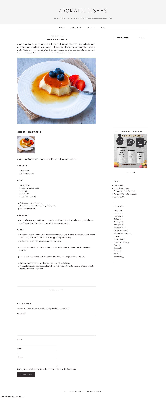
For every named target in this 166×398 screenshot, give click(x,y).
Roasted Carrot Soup (121, 188)
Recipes (116, 213)
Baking (116, 219)
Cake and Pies (119, 228)
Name (20, 339)
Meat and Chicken (120, 242)
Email (20, 348)
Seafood (117, 248)
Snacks (116, 251)
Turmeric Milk (119, 197)
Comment (21, 313)
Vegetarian (118, 257)
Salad (116, 245)
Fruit (116, 236)
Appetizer (117, 216)
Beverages (117, 222)
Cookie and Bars (120, 230)
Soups (116, 254)
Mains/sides (118, 239)
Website (20, 357)
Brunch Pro (82, 391)
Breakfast (117, 225)
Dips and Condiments (122, 233)
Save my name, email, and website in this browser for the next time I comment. (46, 369)
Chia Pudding (119, 185)
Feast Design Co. (96, 391)
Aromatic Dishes (83, 10)
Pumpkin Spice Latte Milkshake (125, 194)
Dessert (61, 290)
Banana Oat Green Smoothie (124, 191)
